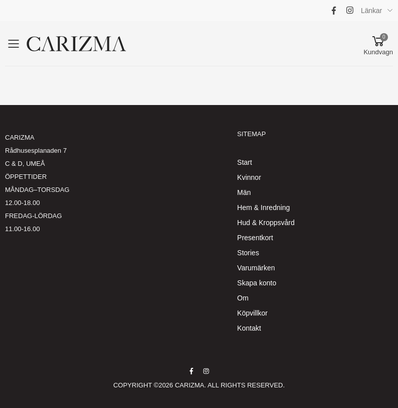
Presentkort (255, 238)
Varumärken (256, 268)
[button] (378, 44)
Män (244, 192)
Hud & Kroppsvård (266, 223)
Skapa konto (257, 283)
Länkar (371, 11)
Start (244, 162)
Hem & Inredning (263, 207)
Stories (248, 253)
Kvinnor (249, 177)
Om (243, 298)
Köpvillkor (252, 313)
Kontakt (249, 328)
